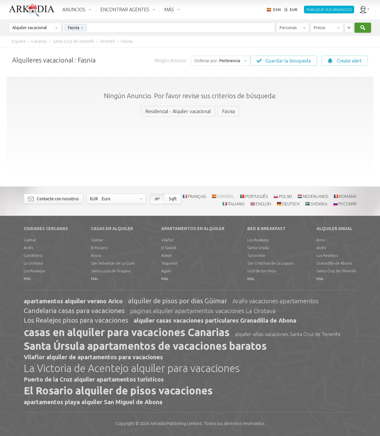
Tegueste (169, 263)
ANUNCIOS (74, 9)
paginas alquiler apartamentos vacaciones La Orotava (203, 310)
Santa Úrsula (258, 248)
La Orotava (33, 263)
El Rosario (99, 248)
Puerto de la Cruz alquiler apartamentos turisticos (94, 379)
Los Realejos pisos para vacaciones (76, 320)
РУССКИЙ (347, 203)
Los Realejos (34, 271)
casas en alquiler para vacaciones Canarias (126, 332)
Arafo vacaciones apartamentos (275, 300)
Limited (176, 423)
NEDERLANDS (315, 196)
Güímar (30, 240)
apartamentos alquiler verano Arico (73, 301)
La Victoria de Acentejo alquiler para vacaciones (132, 368)
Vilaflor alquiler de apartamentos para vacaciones (93, 357)
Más (27, 278)
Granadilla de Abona (334, 263)
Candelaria (33, 255)
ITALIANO (236, 203)
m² (157, 198)
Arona (96, 255)
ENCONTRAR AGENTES (124, 9)
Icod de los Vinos (261, 271)
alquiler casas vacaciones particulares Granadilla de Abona (215, 320)
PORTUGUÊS (256, 196)
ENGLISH (263, 203)
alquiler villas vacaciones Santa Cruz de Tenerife (288, 334)
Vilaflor (167, 240)
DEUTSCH (291, 203)
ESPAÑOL (225, 196)
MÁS (169, 9)
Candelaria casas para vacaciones (74, 310)
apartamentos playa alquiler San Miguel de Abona (93, 402)
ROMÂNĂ (347, 196)
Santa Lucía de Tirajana (110, 271)
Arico (320, 240)
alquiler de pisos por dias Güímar (177, 300)
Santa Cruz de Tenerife (336, 271)
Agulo (166, 271)
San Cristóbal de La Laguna (270, 263)
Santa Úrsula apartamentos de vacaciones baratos (145, 346)
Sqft (173, 198)
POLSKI (285, 196)
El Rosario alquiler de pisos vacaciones (118, 390)
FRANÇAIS (197, 196)
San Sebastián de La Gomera (114, 263)
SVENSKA (319, 203)
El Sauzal (168, 248)
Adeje (166, 255)
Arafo (29, 248)
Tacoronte (256, 255)
